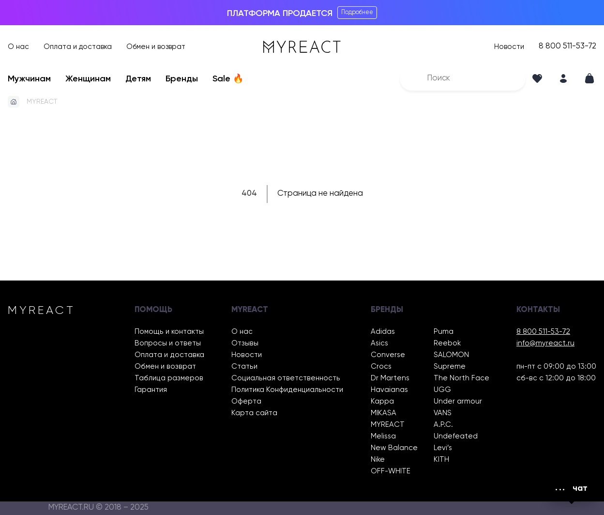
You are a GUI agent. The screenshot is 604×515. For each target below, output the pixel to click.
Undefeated (456, 436)
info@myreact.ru (545, 343)
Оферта (246, 401)
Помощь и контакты (169, 331)
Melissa (383, 436)
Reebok (447, 343)
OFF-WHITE (390, 471)
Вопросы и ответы (168, 343)
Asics (379, 343)
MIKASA (383, 413)
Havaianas (389, 389)
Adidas (383, 331)
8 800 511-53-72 (567, 46)
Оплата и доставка (78, 46)
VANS (443, 413)
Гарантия (151, 389)
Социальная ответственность (285, 378)
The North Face (461, 378)
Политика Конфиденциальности (287, 389)
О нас (18, 46)
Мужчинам (29, 79)
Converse (388, 355)
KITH (441, 459)
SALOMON (451, 355)
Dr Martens (390, 378)
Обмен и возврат (155, 46)
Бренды (182, 79)
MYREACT (42, 101)
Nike (378, 459)
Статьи (244, 366)
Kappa (382, 401)
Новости (509, 46)
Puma (443, 331)
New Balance (394, 448)
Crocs (381, 366)
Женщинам (88, 79)
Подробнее (357, 12)
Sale (227, 79)
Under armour (458, 401)
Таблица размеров (169, 378)
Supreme (450, 366)
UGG (442, 389)
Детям (138, 79)
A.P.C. (443, 424)
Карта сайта (254, 413)
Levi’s (443, 448)
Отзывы (244, 343)
